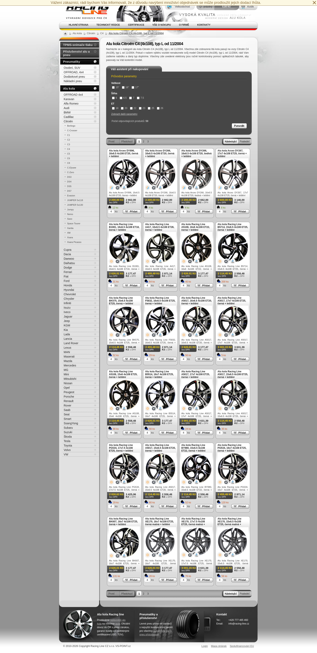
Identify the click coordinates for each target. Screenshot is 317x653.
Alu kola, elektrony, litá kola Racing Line (85, 11)
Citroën (68, 121)
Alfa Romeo (71, 103)
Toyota (68, 445)
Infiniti (67, 303)
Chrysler (69, 298)
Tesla (67, 441)
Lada (67, 334)
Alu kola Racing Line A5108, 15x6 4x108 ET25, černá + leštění (123, 374)
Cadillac (69, 117)
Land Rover (71, 343)
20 (124, 108)
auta (117, 623)
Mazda (68, 361)
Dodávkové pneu (74, 76)
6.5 (123, 97)
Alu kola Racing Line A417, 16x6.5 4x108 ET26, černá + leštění (159, 227)
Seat (67, 414)
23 (142, 108)
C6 (68, 158)
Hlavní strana (78, 24)
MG (66, 369)
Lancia (68, 338)
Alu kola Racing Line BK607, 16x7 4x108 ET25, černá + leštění (123, 521)
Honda (68, 285)
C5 (68, 153)
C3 (68, 144)
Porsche (69, 396)
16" (125, 87)
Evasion (71, 195)
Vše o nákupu (161, 24)
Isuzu (67, 307)
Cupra (67, 249)
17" (135, 87)
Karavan (69, 99)
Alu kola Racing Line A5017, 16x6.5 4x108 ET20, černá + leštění (196, 300)
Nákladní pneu (73, 81)
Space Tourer (73, 223)
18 (115, 108)
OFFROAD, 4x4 (74, 72)
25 (151, 108)
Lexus (67, 347)
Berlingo (71, 126)
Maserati (69, 356)
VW (66, 454)
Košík (250, 6)
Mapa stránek (219, 646)
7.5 (140, 97)
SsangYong (71, 423)
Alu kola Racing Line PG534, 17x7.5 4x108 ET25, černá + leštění (121, 448)
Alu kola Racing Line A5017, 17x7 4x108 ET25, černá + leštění (232, 300)
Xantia (70, 228)
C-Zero (70, 172)
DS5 (69, 186)
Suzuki (68, 432)
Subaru (68, 427)
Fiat (66, 276)
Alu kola (69, 88)
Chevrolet (70, 294)
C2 (68, 140)
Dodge (68, 267)
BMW (67, 112)
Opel (67, 387)
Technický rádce (108, 24)
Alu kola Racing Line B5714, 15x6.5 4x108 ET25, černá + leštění (233, 227)
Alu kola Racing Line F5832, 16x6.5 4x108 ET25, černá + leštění (160, 300)
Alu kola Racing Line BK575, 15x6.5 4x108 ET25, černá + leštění (121, 300)
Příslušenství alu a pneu (76, 53)
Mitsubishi (70, 378)
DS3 (69, 177)
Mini (66, 374)
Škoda (68, 436)
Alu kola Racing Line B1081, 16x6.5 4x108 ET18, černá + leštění (124, 227)
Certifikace (136, 24)
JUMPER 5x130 (75, 205)
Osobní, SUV (72, 67)
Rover (67, 405)
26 (160, 108)
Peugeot (69, 392)
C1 (68, 135)
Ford (67, 281)
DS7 (69, 191)
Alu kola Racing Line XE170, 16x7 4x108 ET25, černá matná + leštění (159, 521)
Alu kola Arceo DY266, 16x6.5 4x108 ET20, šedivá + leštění (196, 153)
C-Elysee (71, 167)
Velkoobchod (182, 6)
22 (133, 108)
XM (69, 233)
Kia (66, 329)
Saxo (69, 219)
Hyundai (69, 289)
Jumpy (70, 209)
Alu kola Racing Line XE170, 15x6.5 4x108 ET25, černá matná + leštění (229, 523)
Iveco (67, 312)
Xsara (70, 237)
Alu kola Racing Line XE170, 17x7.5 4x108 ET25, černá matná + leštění (193, 523)
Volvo (67, 450)
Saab (67, 410)
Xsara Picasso (74, 242)
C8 (68, 163)
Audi (66, 108)
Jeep (67, 321)
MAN (67, 352)
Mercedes (70, 365)
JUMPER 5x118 (75, 200)
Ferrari (68, 272)
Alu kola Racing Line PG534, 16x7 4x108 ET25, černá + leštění (232, 448)
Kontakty (203, 24)
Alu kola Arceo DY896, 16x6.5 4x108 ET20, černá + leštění (123, 153)
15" (115, 87)
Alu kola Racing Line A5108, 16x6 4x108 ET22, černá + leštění (195, 227)
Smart (67, 418)
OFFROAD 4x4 (73, 94)
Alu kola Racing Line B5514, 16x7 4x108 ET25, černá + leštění (159, 374)
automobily (159, 631)
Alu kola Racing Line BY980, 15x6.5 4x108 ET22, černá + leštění (193, 448)
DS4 (69, 181)
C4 (68, 149)
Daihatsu (69, 263)
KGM (67, 325)
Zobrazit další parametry (124, 114)
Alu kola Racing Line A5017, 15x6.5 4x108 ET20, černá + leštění (160, 448)
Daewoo (69, 258)
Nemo (70, 214)
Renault (68, 401)
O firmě (184, 24)
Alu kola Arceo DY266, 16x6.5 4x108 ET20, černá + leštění (159, 153)
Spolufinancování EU (242, 646)
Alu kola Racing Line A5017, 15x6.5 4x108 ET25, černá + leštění (233, 374)
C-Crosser (72, 130)
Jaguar (68, 316)
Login (205, 646)
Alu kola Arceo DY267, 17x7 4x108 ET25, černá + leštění (232, 153)
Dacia (67, 254)
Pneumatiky (71, 61)
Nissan (68, 383)
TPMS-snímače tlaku (78, 45)
